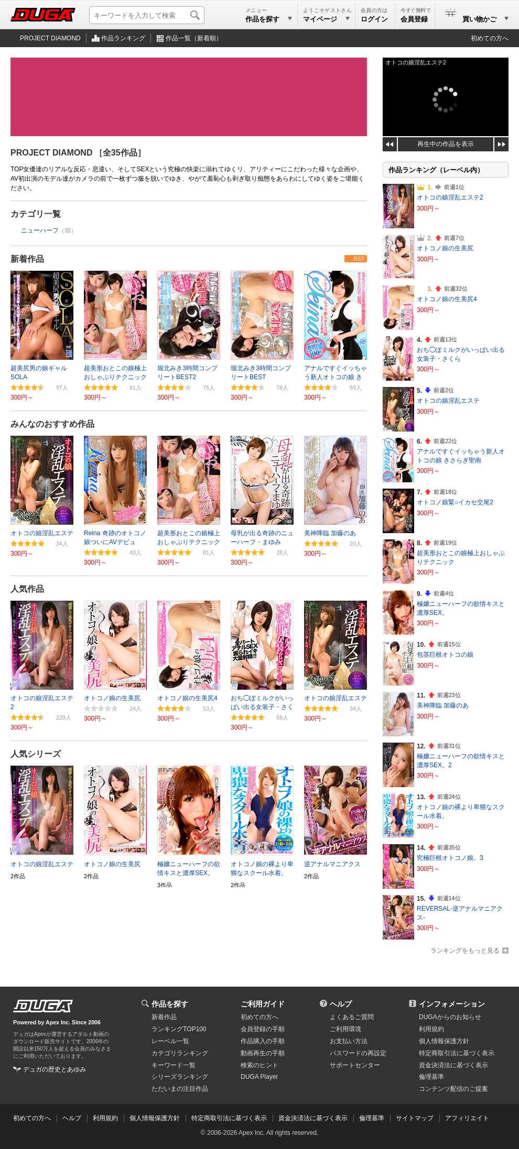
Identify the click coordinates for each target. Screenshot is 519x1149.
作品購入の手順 (263, 1041)
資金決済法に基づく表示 (313, 1118)
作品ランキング (123, 38)
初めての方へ (490, 38)
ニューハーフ (40, 230)
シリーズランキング (180, 1076)
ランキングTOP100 (179, 1029)
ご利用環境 (345, 1029)
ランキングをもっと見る (465, 950)
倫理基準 (431, 1076)
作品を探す (170, 1004)
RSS (358, 259)
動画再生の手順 (263, 1053)
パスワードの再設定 (358, 1053)
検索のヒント (259, 1065)
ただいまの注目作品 (180, 1088)
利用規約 (431, 1029)
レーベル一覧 (170, 1041)
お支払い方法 (348, 1041)
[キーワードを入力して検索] (146, 15)
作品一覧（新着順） (194, 38)
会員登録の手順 (263, 1029)
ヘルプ (341, 1004)
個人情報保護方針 (444, 1041)
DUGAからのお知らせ (450, 1017)
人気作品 (27, 588)
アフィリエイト (467, 1118)
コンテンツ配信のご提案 (453, 1088)
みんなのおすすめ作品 (52, 423)
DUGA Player (259, 1076)
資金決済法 (453, 1065)
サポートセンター (355, 1065)
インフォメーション (452, 1004)
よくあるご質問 (352, 1017)
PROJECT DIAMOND (50, 38)
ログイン (374, 19)
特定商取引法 (456, 1053)
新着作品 (27, 259)
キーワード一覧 (174, 1065)
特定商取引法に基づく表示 (229, 1118)
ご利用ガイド (263, 1004)
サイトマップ (415, 1118)
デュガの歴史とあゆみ (54, 1069)
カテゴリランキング (180, 1053)
